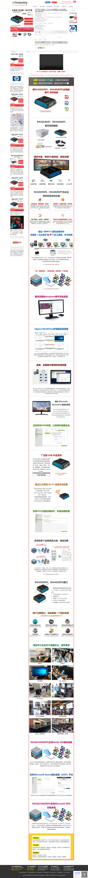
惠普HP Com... (72, 31)
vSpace (37, 75)
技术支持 (64, 6)
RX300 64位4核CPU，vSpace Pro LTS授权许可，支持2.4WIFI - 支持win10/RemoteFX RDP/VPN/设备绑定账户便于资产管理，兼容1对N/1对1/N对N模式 (16, 109)
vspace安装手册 (62, 3)
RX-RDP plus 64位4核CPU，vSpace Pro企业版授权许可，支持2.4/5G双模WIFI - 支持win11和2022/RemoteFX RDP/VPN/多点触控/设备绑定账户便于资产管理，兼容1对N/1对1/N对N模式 (16, 150)
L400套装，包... (72, 20)
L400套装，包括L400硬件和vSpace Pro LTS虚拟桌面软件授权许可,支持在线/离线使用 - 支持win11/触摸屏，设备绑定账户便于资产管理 (17, 69)
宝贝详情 (28, 51)
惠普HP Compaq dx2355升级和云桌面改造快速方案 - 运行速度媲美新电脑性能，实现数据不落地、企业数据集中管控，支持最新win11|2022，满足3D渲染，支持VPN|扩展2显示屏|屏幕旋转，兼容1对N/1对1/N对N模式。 (17, 89)
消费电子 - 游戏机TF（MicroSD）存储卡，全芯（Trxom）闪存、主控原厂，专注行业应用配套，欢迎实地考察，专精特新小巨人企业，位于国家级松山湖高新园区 (16, 232)
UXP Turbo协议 (70, 3)
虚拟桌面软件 (49, 6)
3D (53, 71)
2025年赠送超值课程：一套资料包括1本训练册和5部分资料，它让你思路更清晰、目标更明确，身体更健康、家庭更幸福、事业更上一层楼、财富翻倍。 (17, 129)
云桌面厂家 (35, 6)
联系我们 (71, 6)
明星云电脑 (56, 6)
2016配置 (66, 3)
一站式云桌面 (42, 6)
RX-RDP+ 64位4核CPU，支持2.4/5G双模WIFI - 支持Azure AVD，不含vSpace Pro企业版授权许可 (16, 213)
